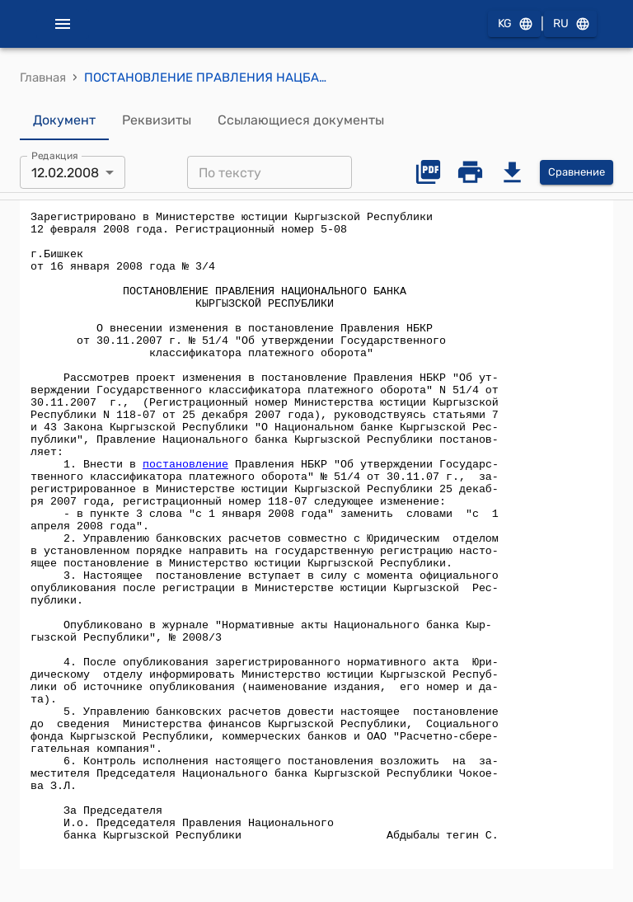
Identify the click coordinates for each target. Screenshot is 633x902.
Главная (43, 77)
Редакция (54, 156)
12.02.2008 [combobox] (65, 173)
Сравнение (576, 173)
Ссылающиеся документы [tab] (300, 120)
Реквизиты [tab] (156, 120)
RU (570, 24)
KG (514, 24)
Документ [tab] (64, 120)
